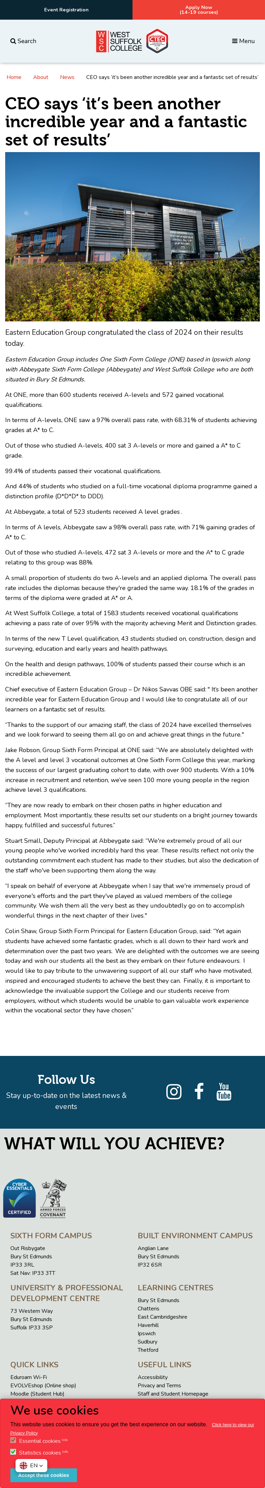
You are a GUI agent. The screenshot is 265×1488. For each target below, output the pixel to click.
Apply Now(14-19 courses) (199, 10)
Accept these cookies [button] (43, 1475)
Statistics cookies (40, 1453)
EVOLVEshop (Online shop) (43, 1385)
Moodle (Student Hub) (37, 1394)
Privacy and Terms (159, 1385)
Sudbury (147, 1342)
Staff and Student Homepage (173, 1394)
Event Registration (66, 9)
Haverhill (148, 1325)
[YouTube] (224, 1092)
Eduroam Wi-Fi (28, 1377)
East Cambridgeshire (162, 1317)
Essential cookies (40, 1441)
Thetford (148, 1350)
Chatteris (148, 1308)
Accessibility (153, 1377)
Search (23, 41)
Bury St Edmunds (158, 1300)
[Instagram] (173, 1092)
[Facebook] (199, 1092)
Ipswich (147, 1333)
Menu (243, 41)
